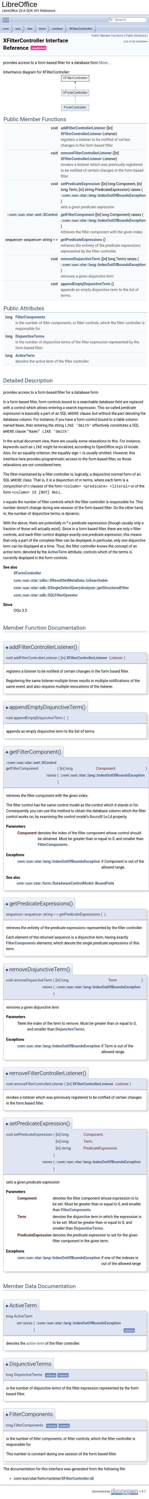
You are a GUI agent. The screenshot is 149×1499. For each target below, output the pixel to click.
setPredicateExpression (80, 184)
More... (104, 63)
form (42, 28)
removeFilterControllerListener (86, 153)
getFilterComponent (77, 215)
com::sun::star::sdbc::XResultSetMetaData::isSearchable (61, 578)
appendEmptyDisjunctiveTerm (85, 284)
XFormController (27, 571)
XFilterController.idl (77, 1476)
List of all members (136, 41)
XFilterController (80, 28)
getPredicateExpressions (81, 240)
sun (18, 28)
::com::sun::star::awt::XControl (32, 215)
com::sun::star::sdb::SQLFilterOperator (46, 593)
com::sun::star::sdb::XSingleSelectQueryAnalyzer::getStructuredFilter (71, 586)
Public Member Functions (108, 35)
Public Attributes (136, 35)
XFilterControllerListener (81, 134)
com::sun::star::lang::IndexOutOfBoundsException (58, 859)
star (29, 28)
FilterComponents (30, 317)
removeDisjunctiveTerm (80, 259)
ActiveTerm (25, 355)
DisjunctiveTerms (29, 336)
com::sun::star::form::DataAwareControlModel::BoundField (65, 881)
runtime (57, 28)
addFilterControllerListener (83, 128)
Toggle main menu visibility (7, 17)
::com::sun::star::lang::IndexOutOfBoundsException (103, 195)
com (6, 28)
